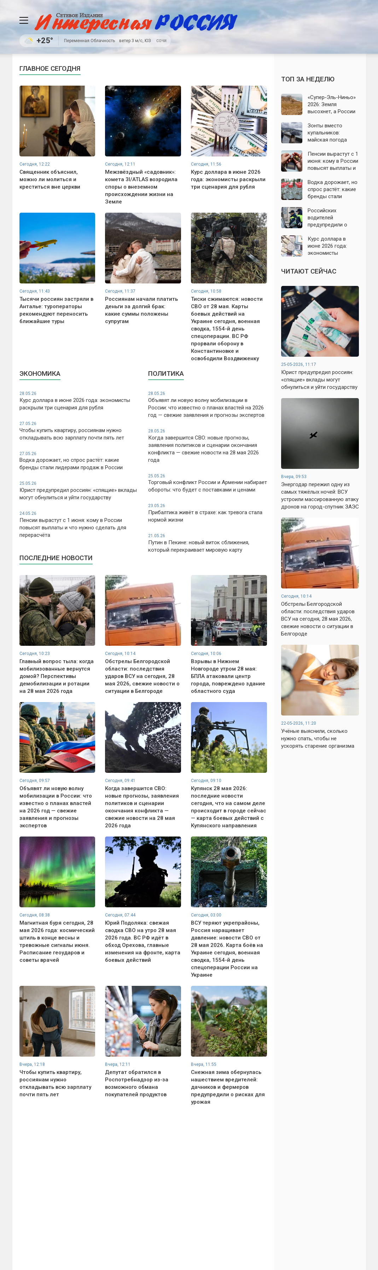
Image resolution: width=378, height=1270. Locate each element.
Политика (166, 373)
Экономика (39, 373)
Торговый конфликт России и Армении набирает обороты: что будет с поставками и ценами (207, 483)
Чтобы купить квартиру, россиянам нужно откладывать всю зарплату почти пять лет (78, 431)
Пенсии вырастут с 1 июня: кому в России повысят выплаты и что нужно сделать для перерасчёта (78, 524)
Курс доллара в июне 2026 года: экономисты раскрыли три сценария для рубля (78, 401)
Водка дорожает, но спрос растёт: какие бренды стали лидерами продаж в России (78, 461)
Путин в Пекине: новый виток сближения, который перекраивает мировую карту (207, 543)
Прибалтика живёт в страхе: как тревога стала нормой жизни (207, 513)
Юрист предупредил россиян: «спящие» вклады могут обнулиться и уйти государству (78, 491)
